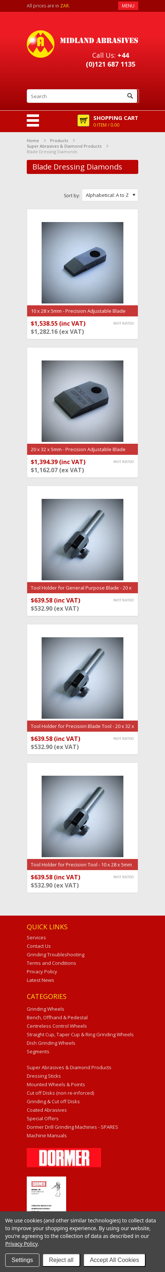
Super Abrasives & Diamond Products (64, 146)
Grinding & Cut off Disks (53, 1101)
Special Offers (43, 1118)
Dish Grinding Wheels (51, 1043)
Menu (128, 6)
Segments (38, 1051)
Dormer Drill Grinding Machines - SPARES (72, 1127)
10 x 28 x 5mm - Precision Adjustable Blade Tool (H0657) (78, 315)
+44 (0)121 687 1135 (110, 59)
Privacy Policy (21, 1243)
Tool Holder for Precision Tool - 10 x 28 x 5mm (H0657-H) (81, 868)
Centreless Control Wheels (57, 1026)
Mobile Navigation (33, 120)
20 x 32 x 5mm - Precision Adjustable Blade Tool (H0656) (78, 453)
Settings (22, 1260)
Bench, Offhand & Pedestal (57, 1017)
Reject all (61, 1260)
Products (59, 140)
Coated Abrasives (47, 1110)
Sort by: (72, 195)
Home (33, 140)
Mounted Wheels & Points (56, 1084)
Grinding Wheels (45, 1009)
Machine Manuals (47, 1135)
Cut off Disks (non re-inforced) (60, 1093)
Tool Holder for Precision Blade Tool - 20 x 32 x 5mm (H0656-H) (82, 730)
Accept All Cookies (114, 1260)
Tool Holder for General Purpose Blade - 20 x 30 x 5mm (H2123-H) (81, 591)
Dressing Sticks (44, 1076)
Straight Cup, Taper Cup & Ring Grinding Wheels (80, 1034)
